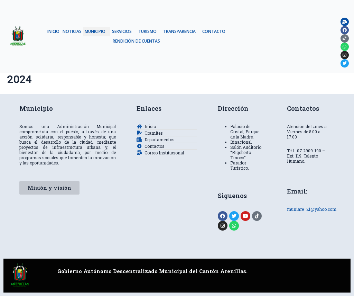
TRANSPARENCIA (179, 31)
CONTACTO (213, 31)
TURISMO (147, 31)
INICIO (53, 31)
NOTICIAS (72, 31)
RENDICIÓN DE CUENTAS (136, 41)
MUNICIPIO (95, 31)
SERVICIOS (122, 31)
